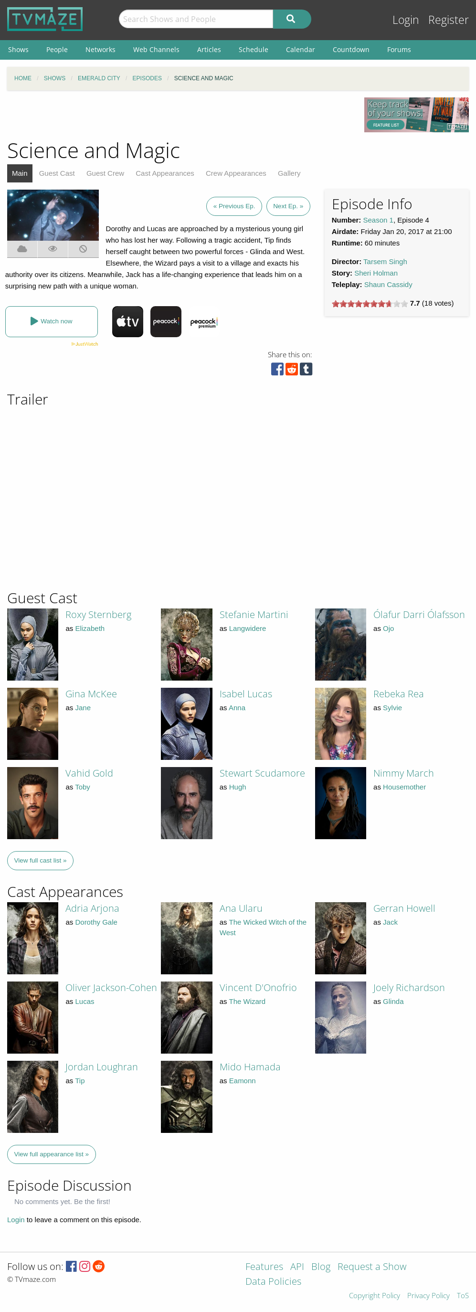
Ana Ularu (241, 908)
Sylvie (392, 708)
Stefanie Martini (254, 614)
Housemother (404, 787)
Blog (320, 1267)
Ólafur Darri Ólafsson (419, 614)
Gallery (289, 173)
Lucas (84, 1001)
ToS (463, 1296)
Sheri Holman (376, 273)
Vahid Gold (89, 773)
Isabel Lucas (246, 693)
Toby (82, 787)
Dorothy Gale (96, 922)
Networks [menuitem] (100, 49)
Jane (83, 708)
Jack (390, 922)
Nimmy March (403, 773)
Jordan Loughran (101, 1066)
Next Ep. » (288, 206)
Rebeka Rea (398, 693)
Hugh (237, 787)
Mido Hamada (250, 1066)
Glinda (393, 1001)
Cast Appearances (165, 173)
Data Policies (273, 1282)
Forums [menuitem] (399, 49)
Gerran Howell (404, 908)
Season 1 (378, 220)
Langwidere (247, 628)
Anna (237, 708)
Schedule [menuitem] (253, 49)
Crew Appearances (236, 173)
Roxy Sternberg (98, 614)
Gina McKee (91, 693)
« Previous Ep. (234, 206)
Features (264, 1267)
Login (405, 19)
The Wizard (247, 1001)
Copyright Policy (374, 1296)
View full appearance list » (51, 1154)
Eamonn (242, 1081)
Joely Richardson (409, 987)
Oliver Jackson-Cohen (111, 987)
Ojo (388, 628)
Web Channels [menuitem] (156, 49)
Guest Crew (105, 173)
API (297, 1267)
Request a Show (372, 1267)
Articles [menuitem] (209, 49)
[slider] (370, 304)
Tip (80, 1081)
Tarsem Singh (385, 261)
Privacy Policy (428, 1296)
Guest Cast (57, 173)
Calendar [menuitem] (300, 49)
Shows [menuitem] (18, 49)
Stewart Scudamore (262, 773)
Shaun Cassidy (388, 284)
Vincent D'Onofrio (258, 987)
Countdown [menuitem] (351, 49)
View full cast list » (40, 860)
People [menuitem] (57, 49)
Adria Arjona (92, 908)
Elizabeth (90, 628)
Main (20, 173)
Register (448, 19)
